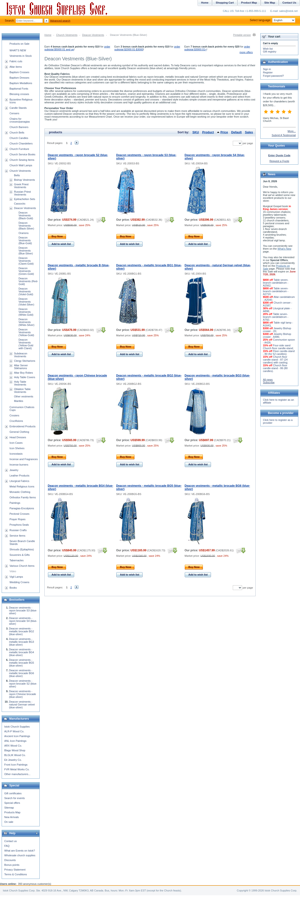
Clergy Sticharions (24, 360)
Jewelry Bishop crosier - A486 (277, 335)
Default (236, 132)
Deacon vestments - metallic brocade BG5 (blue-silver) (21, 662)
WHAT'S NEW (18, 50)
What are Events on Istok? (19, 850)
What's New (284, 248)
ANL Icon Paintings (15, 740)
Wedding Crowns (19, 582)
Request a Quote (279, 161)
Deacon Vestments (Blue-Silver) (26, 250)
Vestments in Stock (21, 55)
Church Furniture (19, 149)
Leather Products (19, 475)
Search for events (14, 798)
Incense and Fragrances (24, 459)
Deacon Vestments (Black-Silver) (26, 225)
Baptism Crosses (19, 72)
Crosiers (14, 415)
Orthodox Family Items (23, 497)
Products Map (12, 812)
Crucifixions (16, 420)
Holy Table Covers (24, 377)
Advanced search (60, 20)
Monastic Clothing (20, 491)
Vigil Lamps (16, 576)
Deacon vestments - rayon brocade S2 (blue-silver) (23, 683)
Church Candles (19, 138)
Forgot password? (273, 75)
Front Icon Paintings (16, 764)
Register (268, 72)
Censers (14, 113)
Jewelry (14, 470)
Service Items (17, 535)
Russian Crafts (18, 530)
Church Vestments (66, 34)
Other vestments (23, 396)
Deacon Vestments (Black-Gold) (26, 215)
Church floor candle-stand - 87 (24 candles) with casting (275, 359)
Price (224, 132)
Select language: (272, 20)
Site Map (269, 2)
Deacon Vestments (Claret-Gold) (26, 261)
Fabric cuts (16, 61)
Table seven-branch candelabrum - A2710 (275, 291)
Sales (249, 132)
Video (13, 571)
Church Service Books (22, 154)
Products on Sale (19, 43)
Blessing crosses (19, 94)
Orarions (24, 233)
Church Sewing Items (22, 159)
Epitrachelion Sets (24, 199)
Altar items (16, 66)
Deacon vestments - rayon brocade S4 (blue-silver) (23, 621)
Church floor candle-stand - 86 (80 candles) (275, 368)
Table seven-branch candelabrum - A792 (275, 317)
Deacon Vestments (93, 34)
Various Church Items (22, 565)
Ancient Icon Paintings (17, 736)
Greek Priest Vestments (21, 186)
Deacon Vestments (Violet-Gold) (26, 291)
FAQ (7, 845)
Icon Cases (16, 442)
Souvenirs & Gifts (20, 554)
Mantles (18, 401)
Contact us (10, 841)
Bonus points (11, 864)
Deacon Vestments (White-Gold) (26, 312)
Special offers (12, 802)
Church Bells (17, 132)
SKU (195, 132)
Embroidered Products (22, 426)
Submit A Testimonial (284, 135)
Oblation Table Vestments (22, 390)
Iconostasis (16, 453)
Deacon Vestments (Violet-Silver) (26, 301)
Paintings (15, 502)
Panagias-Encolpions (22, 508)
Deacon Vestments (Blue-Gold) (25, 240)
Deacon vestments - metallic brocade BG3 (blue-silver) (21, 642)
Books (13, 587)
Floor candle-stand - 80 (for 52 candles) (279, 352)
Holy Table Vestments (20, 383)
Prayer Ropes (17, 519)
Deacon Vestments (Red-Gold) (28, 281)
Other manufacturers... (17, 774)
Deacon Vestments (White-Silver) (26, 322)
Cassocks (19, 203)
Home (47, 34)
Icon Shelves (17, 448)
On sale (8, 821)
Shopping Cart (225, 2)
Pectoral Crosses (19, 513)
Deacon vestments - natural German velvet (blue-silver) (22, 704)
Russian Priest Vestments (22, 193)
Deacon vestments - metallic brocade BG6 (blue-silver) (21, 673)
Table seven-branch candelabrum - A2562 (275, 282)
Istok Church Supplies (17, 726)
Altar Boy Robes (23, 372)
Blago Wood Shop (14, 750)
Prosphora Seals (19, 524)
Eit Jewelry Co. (13, 759)
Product (208, 132)
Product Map (249, 2)
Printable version (242, 35)
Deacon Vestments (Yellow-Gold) (26, 332)
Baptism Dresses (19, 77)
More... (292, 131)
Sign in (267, 69)
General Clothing (19, 431)
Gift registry (269, 51)
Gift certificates (13, 793)
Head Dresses (18, 437)
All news (268, 379)
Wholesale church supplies (19, 855)
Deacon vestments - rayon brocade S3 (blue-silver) (23, 610)
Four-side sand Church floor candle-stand (278, 347)
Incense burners (19, 464)
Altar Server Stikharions (21, 367)
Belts (17, 175)
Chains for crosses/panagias (20, 120)
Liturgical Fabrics (19, 481)
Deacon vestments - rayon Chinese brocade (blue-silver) (22, 694)
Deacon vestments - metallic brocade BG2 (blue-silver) (21, 631)
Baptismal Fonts (19, 88)
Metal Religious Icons (22, 486)
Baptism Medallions (21, 83)
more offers (246, 52)
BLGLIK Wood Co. (15, 755)
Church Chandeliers (21, 143)
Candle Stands (18, 107)
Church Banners (19, 127)
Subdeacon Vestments (20, 355)
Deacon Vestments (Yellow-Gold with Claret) (26, 344)
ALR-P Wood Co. (14, 731)
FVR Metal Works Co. (16, 769)
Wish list (268, 48)
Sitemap (9, 807)
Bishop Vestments (24, 179)
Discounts (10, 860)
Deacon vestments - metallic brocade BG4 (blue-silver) (21, 652)
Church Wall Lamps (21, 165)
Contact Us (289, 2)
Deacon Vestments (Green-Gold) (26, 271)
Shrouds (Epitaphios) (22, 549)
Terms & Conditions (15, 874)
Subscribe (269, 382)
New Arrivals (11, 817)
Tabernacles (17, 560)
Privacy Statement (14, 869)
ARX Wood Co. (13, 745)
